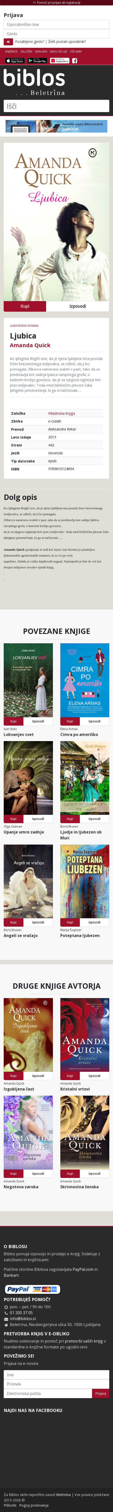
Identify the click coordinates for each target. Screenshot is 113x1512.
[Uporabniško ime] (56, 24)
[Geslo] (56, 33)
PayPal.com (83, 1269)
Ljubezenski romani (24, 325)
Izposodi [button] (77, 306)
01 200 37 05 (21, 1312)
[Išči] (56, 106)
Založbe (26, 51)
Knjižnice (11, 51)
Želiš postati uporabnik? (67, 41)
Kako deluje (58, 51)
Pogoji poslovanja (33, 1505)
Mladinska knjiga (61, 413)
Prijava (100, 1393)
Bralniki (41, 51)
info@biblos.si (23, 1318)
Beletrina (63, 1494)
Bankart (11, 1275)
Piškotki (10, 1505)
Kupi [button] (24, 306)
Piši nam (75, 51)
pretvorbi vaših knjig (84, 1341)
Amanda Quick (30, 345)
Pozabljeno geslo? (29, 41)
